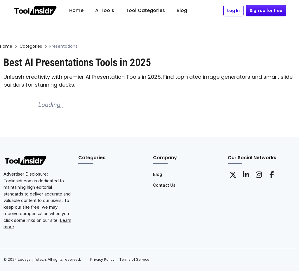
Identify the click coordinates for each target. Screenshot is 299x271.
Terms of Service (134, 259)
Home (6, 46)
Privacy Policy (102, 259)
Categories (31, 46)
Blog (157, 174)
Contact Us (164, 185)
